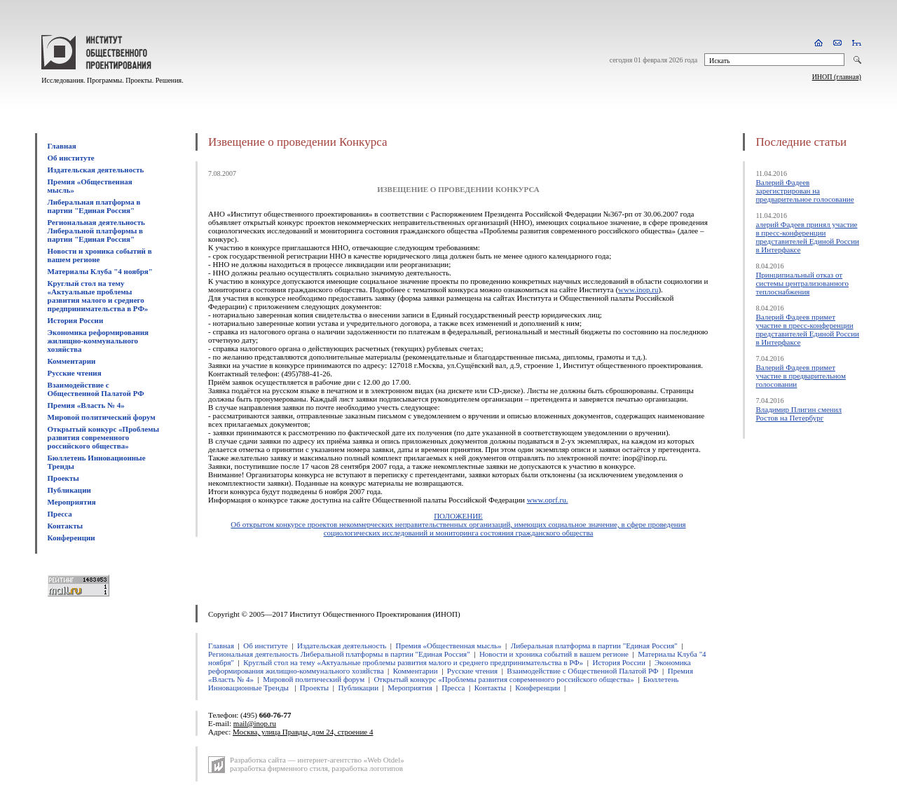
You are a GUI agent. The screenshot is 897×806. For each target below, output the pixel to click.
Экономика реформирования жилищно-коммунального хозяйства (98, 340)
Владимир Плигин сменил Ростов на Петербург (798, 413)
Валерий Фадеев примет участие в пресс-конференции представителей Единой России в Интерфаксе (807, 329)
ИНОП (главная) (836, 77)
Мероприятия (72, 502)
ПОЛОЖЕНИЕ (458, 516)
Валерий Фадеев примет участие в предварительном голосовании (800, 375)
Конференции (71, 537)
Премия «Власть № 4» (86, 405)
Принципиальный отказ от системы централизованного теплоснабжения (802, 283)
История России (76, 320)
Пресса (60, 514)
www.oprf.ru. (547, 500)
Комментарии (72, 361)
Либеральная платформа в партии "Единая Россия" (94, 206)
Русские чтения (75, 373)
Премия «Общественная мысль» (448, 645)
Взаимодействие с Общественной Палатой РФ (96, 389)
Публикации (69, 490)
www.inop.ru (638, 289)
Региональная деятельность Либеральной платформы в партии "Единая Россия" (96, 230)
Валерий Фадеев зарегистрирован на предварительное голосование (804, 190)
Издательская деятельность (96, 169)
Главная (62, 146)
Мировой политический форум (102, 417)
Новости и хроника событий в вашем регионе (100, 255)
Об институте (71, 157)
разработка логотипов (367, 768)
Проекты (63, 478)
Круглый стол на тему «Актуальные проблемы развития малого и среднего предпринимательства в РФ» (98, 296)
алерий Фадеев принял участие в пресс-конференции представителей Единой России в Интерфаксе (807, 237)
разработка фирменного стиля (279, 768)
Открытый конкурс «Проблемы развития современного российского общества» (104, 437)
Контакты (65, 525)
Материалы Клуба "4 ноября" (100, 271)
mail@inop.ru (254, 723)
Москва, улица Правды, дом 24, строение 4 (303, 732)
